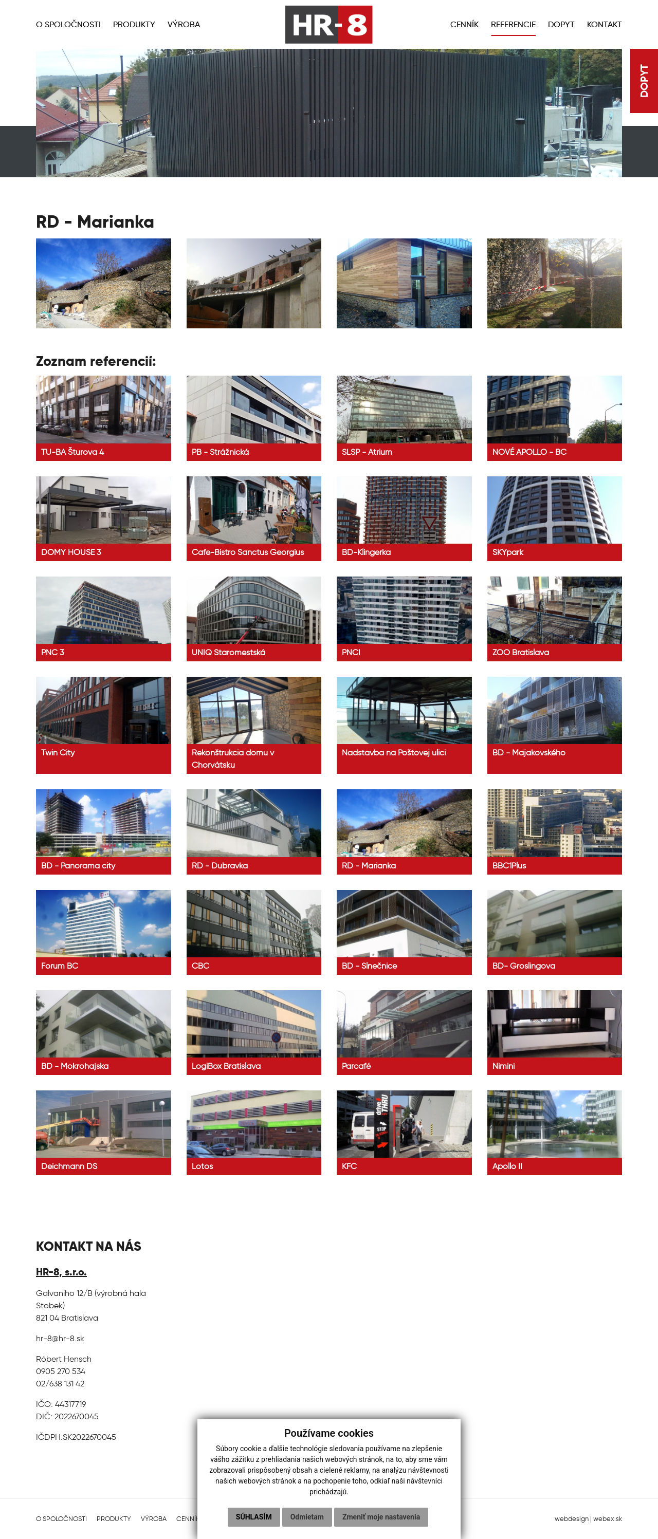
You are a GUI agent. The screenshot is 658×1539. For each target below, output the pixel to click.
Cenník (188, 1519)
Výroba (154, 1519)
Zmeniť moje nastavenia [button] (381, 1517)
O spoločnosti (61, 1519)
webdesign (572, 1519)
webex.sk (607, 1519)
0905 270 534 (60, 1371)
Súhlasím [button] (254, 1517)
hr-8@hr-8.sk (60, 1338)
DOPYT (644, 81)
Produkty (114, 1519)
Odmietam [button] (307, 1517)
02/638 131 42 (60, 1383)
